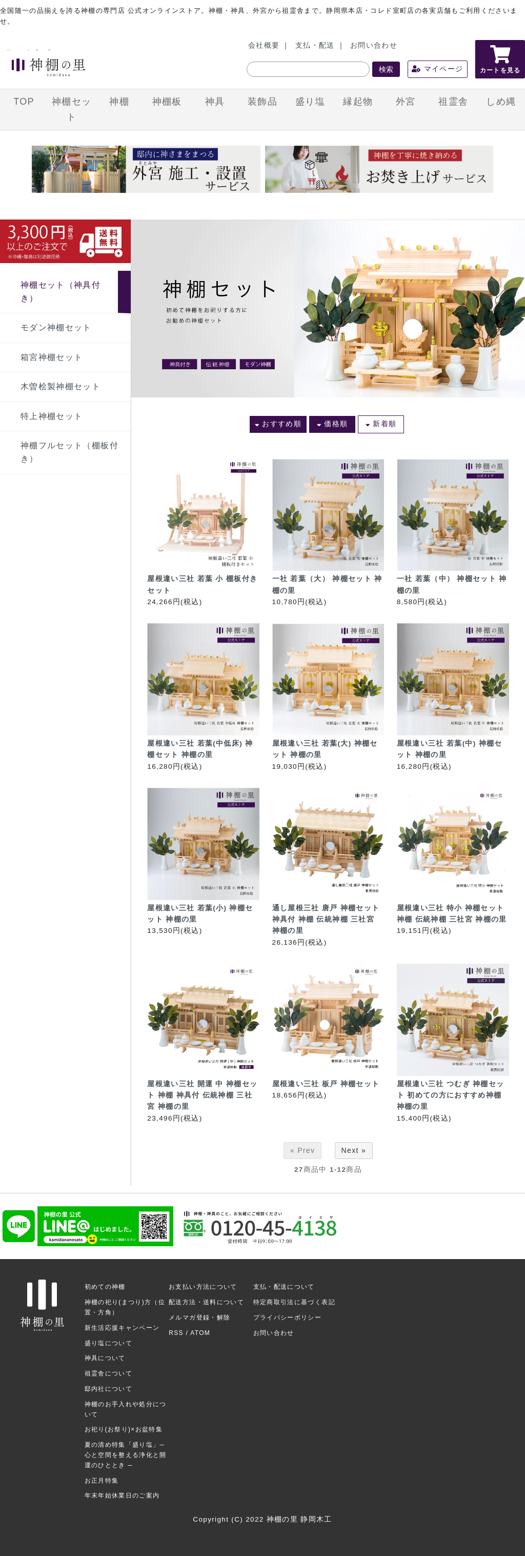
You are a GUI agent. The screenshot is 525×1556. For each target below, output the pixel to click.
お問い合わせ (373, 45)
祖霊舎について (108, 1373)
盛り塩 (310, 101)
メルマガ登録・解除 (199, 1317)
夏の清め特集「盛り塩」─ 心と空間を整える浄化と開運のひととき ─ (126, 1455)
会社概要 (263, 45)
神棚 (119, 101)
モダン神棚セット (56, 327)
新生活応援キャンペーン (122, 1327)
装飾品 (262, 101)
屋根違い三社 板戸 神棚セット (326, 1084)
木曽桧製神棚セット (60, 386)
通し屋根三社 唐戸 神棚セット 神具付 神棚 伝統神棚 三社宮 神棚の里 (326, 919)
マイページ (437, 69)
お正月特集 (102, 1480)
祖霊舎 (453, 101)
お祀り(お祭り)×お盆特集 (124, 1429)
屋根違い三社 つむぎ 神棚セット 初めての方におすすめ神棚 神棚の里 (450, 1095)
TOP (23, 101)
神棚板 (167, 101)
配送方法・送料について (206, 1302)
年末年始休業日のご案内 (122, 1495)
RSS (176, 1332)
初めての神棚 (105, 1286)
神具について (105, 1358)
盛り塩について (108, 1343)
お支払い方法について (203, 1286)
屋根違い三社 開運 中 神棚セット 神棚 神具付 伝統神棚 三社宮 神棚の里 (202, 1095)
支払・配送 (315, 45)
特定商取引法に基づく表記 (294, 1302)
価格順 (332, 424)
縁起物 (358, 101)
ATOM (200, 1332)
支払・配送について (284, 1286)
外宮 (406, 101)
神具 (215, 101)
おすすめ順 (278, 424)
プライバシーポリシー (287, 1317)
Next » (354, 1150)
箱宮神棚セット (52, 357)
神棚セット (71, 109)
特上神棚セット (52, 416)
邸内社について (108, 1388)
